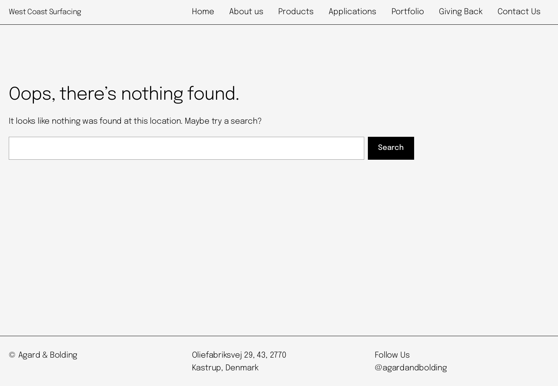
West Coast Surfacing (45, 12)
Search (391, 148)
